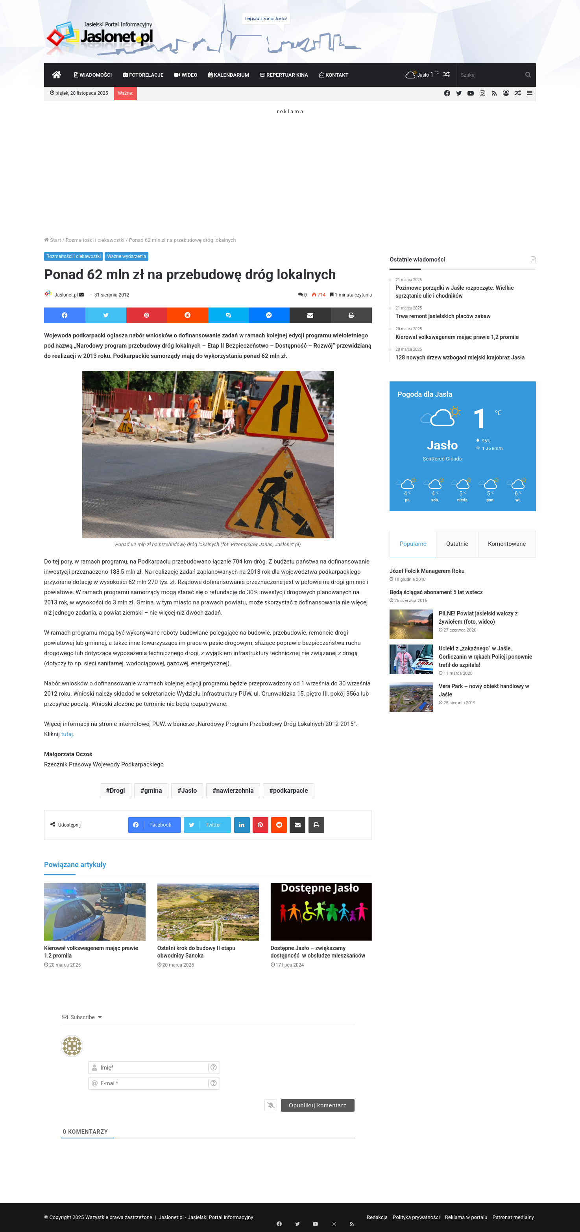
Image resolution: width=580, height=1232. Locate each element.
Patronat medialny (513, 1218)
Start (52, 240)
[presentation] (307, 1075)
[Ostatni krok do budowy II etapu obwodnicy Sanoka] (208, 912)
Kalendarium (228, 75)
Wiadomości (93, 75)
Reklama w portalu (466, 1218)
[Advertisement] (290, 169)
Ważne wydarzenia (126, 256)
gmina (153, 791)
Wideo (185, 75)
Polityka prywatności (416, 1218)
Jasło (189, 791)
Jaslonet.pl (70, 295)
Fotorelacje (143, 75)
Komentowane (507, 543)
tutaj (67, 734)
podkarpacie (290, 791)
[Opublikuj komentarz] (318, 1105)
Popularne (413, 543)
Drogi (117, 791)
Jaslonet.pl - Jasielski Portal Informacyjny (206, 1218)
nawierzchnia (235, 791)
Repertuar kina (284, 75)
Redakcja (377, 1218)
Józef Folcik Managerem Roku (427, 573)
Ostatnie (457, 543)
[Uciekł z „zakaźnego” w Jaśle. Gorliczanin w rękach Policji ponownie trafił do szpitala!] (411, 661)
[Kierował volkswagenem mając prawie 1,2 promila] (95, 912)
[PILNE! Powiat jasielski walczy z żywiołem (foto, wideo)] (411, 626)
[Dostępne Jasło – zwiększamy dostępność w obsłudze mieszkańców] (321, 912)
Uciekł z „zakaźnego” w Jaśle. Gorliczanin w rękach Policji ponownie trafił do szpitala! (485, 659)
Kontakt (334, 75)
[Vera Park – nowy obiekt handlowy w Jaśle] (411, 699)
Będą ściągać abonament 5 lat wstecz (436, 594)
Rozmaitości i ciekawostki (95, 240)
